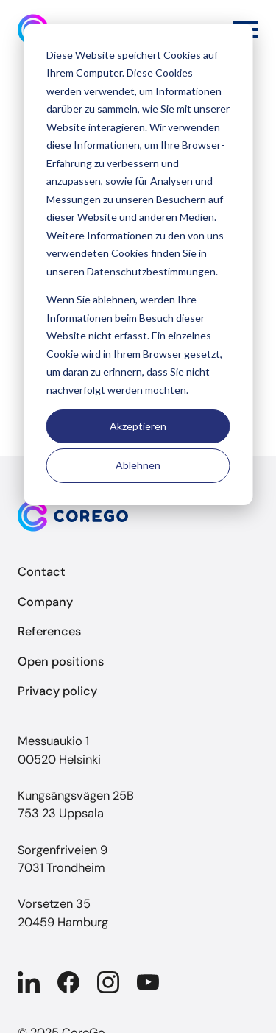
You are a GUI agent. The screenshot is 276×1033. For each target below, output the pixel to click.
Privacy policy (57, 691)
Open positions (61, 661)
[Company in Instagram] (108, 982)
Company (45, 602)
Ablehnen (138, 465)
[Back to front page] (138, 516)
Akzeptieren (138, 426)
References (49, 631)
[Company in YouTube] (148, 982)
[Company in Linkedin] (29, 982)
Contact (42, 571)
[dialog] (138, 264)
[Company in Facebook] (68, 982)
